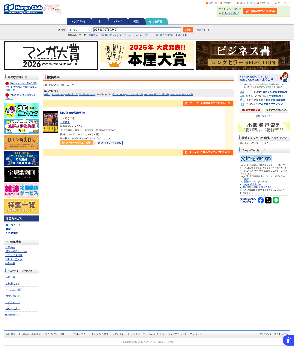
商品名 (47, 94)
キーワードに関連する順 (181, 94)
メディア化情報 (13, 255)
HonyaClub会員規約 (252, 184)
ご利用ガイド (229, 3)
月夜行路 (93, 35)
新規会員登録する (230, 13)
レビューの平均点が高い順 (156, 94)
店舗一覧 (213, 3)
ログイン (237, 9)
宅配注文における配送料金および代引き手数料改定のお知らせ (21, 86)
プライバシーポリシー (57, 334)
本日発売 (10, 247)
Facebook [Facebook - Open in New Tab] (154, 334)
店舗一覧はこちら (264, 116)
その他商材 (155, 21)
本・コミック (13, 225)
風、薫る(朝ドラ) (164, 35)
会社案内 (10, 334)
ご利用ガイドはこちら (275, 87)
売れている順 (118, 94)
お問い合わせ (266, 3)
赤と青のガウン (108, 35)
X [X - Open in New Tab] (163, 334)
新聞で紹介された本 (16, 251)
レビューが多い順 (134, 94)
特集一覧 (10, 263)
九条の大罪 (181, 35)
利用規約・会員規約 (30, 334)
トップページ (78, 21)
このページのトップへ (276, 334)
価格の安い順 (58, 94)
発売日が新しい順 (87, 94)
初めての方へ (12, 308)
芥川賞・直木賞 (13, 259)
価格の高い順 (71, 94)
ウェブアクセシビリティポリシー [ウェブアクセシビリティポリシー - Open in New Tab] (186, 334)
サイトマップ (284, 3)
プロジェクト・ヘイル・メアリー (136, 35)
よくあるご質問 (247, 3)
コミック (117, 21)
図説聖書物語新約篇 (72, 112)
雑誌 (136, 21)
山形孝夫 (65, 122)
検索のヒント (203, 30)
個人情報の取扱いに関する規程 (257, 187)
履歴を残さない (281, 138)
